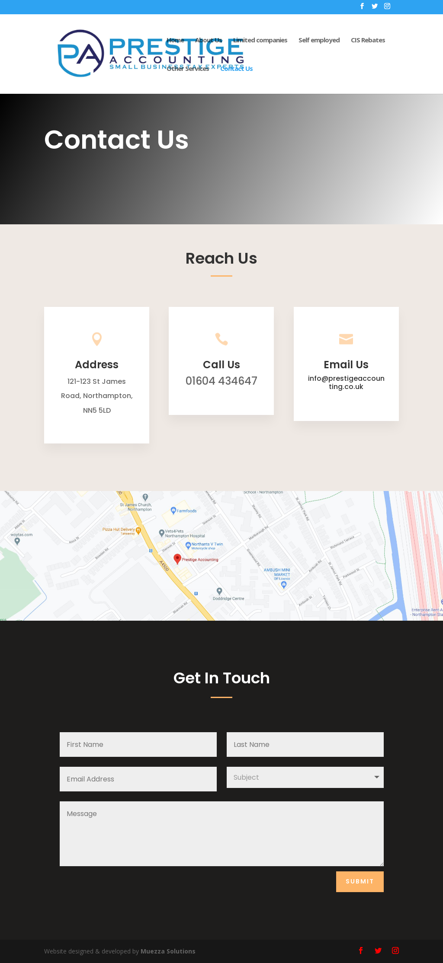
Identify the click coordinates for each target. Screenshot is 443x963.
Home (175, 40)
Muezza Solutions (168, 951)
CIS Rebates (368, 40)
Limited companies (260, 40)
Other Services (188, 69)
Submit (360, 881)
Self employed (319, 40)
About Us (208, 40)
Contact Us (236, 69)
